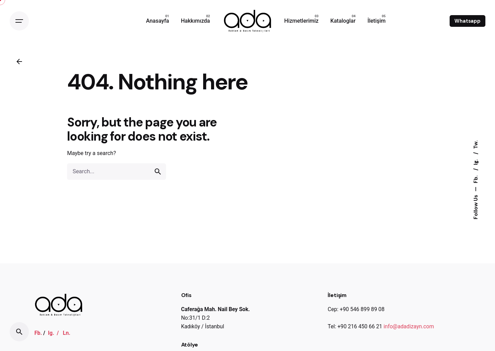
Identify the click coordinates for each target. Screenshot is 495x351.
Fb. (475, 178)
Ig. (475, 161)
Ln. (66, 333)
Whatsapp (467, 21)
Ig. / (55, 333)
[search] (158, 171)
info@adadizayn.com (409, 326)
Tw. (475, 144)
